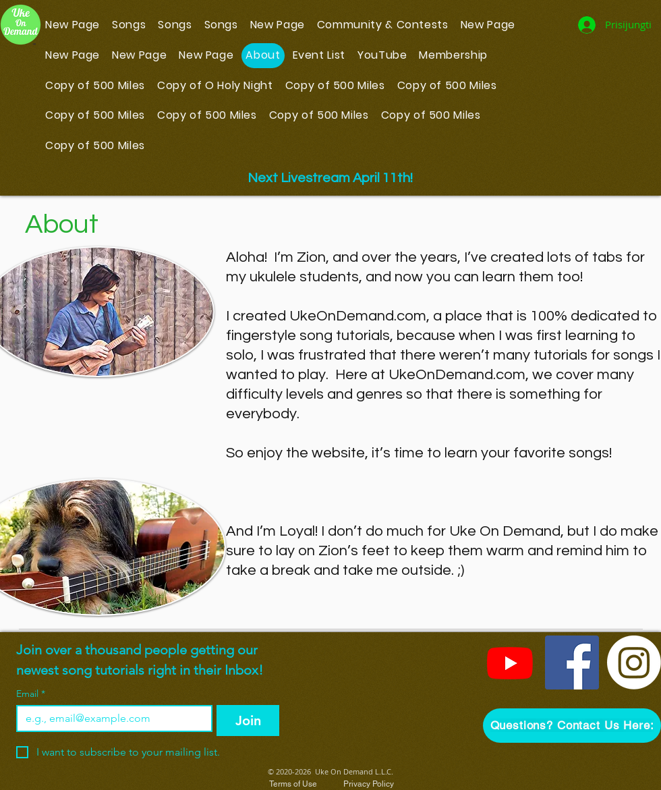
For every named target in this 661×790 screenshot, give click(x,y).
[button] (572, 725)
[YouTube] (510, 662)
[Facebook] (572, 662)
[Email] (110, 718)
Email (30, 694)
